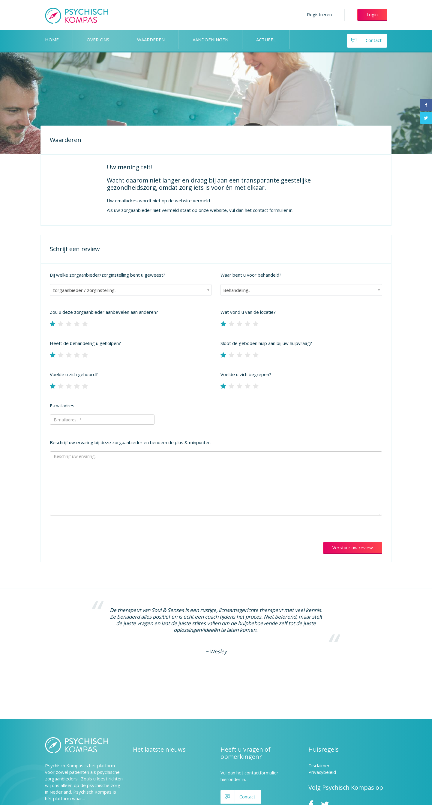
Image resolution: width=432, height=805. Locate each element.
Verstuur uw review (352, 548)
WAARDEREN (151, 40)
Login (372, 14)
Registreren (319, 14)
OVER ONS (98, 40)
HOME (52, 40)
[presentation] (95, 539)
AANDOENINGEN (210, 40)
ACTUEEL (266, 40)
